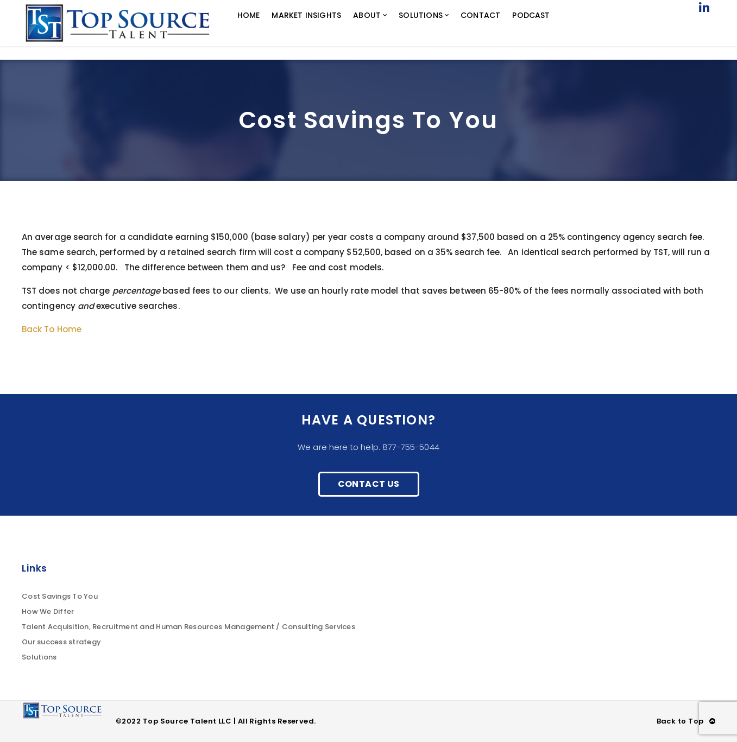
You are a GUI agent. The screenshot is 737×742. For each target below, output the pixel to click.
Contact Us (369, 484)
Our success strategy (61, 642)
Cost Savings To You (60, 596)
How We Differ (48, 611)
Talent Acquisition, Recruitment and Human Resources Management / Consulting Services (188, 626)
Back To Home (51, 329)
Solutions (39, 657)
